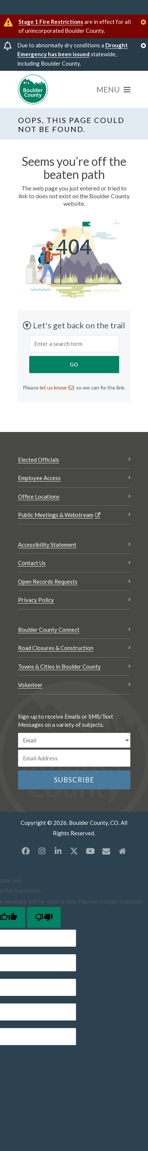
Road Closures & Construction (55, 647)
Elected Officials (38, 459)
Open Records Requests (48, 581)
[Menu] (113, 89)
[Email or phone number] (74, 758)
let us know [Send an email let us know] (53, 387)
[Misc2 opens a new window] (122, 850)
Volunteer (30, 684)
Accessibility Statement (47, 544)
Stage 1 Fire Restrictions (50, 21)
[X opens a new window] (74, 850)
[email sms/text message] (74, 740)
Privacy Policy (36, 599)
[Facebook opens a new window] (25, 850)
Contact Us (32, 562)
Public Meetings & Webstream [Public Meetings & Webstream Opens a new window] (55, 514)
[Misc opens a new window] (106, 850)
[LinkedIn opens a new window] (58, 850)
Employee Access (39, 477)
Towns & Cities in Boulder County (59, 666)
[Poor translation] (44, 917)
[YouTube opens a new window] (90, 850)
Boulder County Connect (48, 629)
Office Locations (39, 496)
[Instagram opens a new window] (41, 850)
